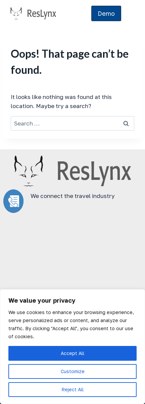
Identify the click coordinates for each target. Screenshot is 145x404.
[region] (72, 346)
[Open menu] (131, 13)
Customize (73, 371)
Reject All (72, 389)
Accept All (72, 353)
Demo (106, 13)
